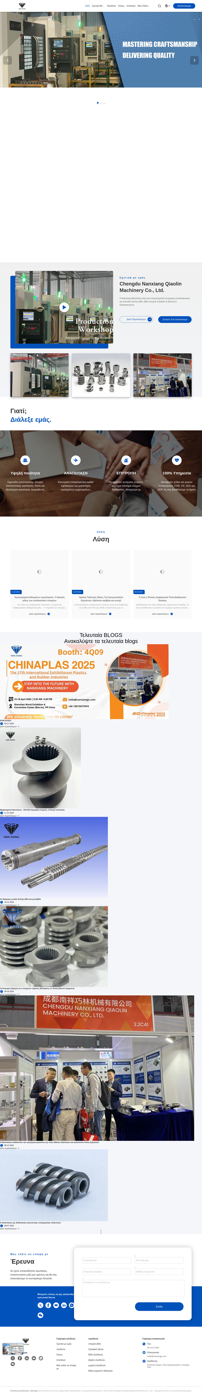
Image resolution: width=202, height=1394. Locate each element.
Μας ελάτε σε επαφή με (144, 6)
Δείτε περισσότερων (139, 319)
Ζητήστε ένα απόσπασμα (174, 319)
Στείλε (159, 1306)
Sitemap (33, 1391)
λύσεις (121, 6)
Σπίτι (87, 6)
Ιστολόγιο (131, 6)
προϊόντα (111, 6)
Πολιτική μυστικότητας (19, 1391)
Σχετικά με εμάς (98, 6)
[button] (98, 103)
